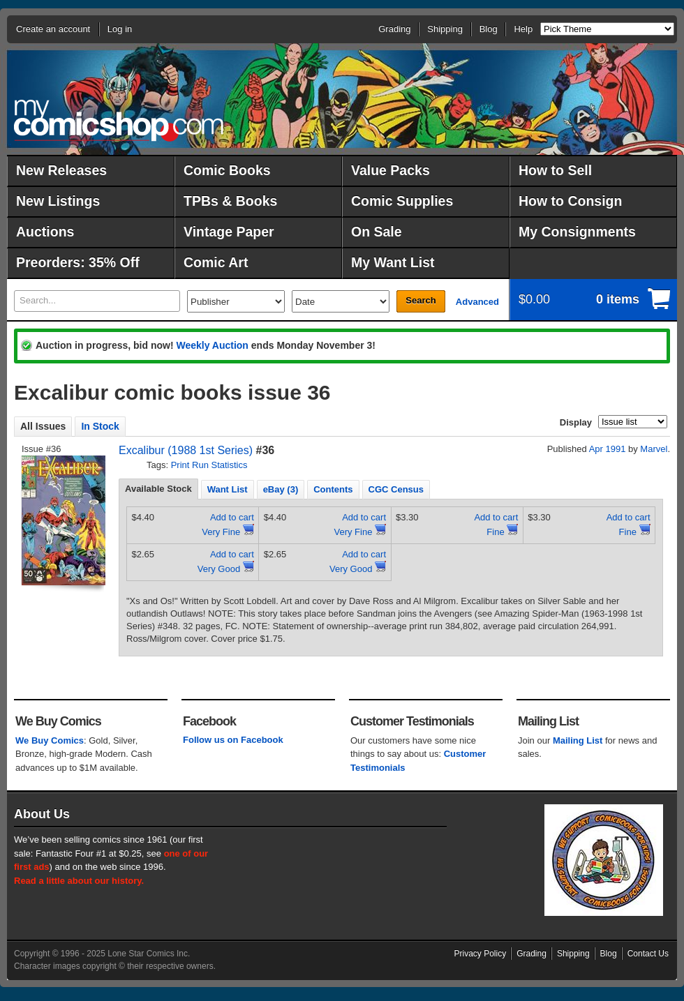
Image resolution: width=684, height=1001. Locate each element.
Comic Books (227, 170)
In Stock (100, 426)
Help (523, 29)
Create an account (53, 29)
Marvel (653, 449)
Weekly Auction (212, 345)
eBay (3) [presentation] (281, 489)
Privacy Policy (480, 953)
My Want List (393, 262)
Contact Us (648, 953)
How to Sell (555, 170)
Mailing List (578, 740)
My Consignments (577, 231)
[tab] (158, 489)
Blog (488, 29)
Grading (394, 29)
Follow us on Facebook (233, 740)
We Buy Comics (49, 740)
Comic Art (216, 262)
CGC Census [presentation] (396, 489)
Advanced (477, 301)
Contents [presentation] (332, 489)
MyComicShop (118, 120)
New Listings (58, 201)
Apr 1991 (607, 449)
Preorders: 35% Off (78, 262)
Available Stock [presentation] (158, 488)
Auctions (45, 231)
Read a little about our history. (79, 880)
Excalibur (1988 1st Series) (186, 450)
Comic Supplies (402, 201)
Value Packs (390, 170)
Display (576, 422)
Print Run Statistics (209, 465)
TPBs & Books (230, 201)
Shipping (445, 29)
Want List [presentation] (227, 489)
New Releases (61, 170)
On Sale (376, 231)
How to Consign (570, 201)
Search (421, 300)
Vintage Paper (229, 231)
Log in (119, 29)
